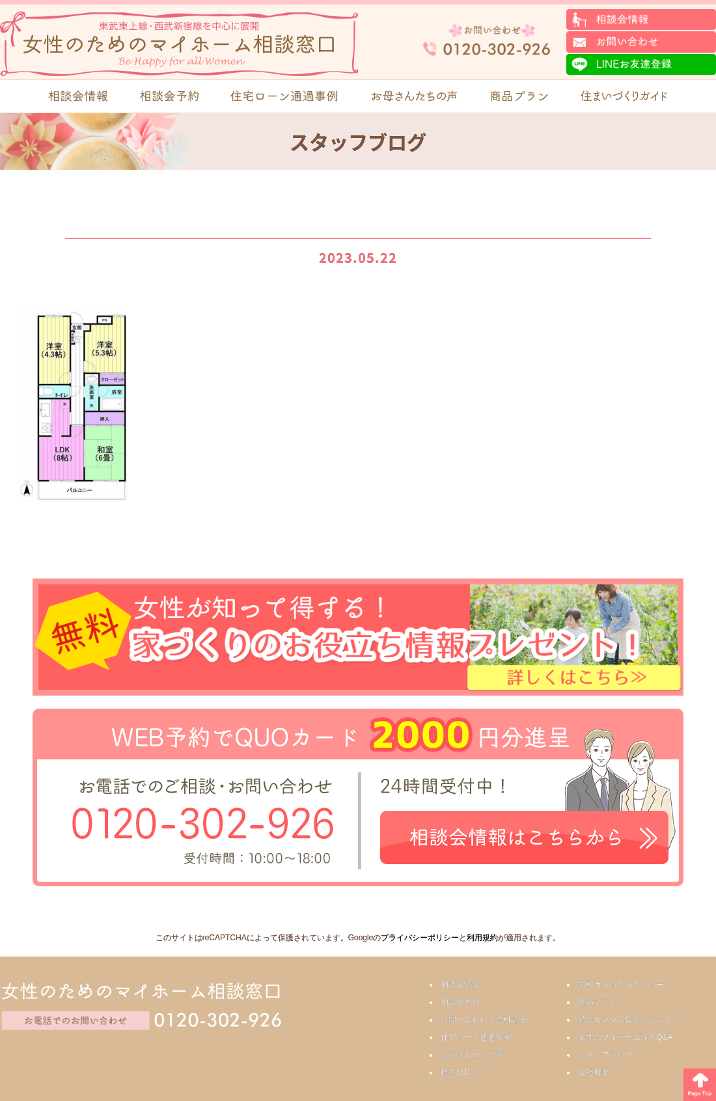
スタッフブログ (605, 1054)
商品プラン (597, 1002)
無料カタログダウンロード (625, 984)
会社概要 (593, 1072)
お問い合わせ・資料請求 (484, 1019)
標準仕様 (456, 1072)
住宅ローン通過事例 (476, 1037)
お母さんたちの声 (472, 1054)
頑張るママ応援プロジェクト (629, 1019)
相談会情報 (460, 984)
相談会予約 (460, 1002)
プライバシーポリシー (420, 937)
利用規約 (482, 937)
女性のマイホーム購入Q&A (625, 1037)
